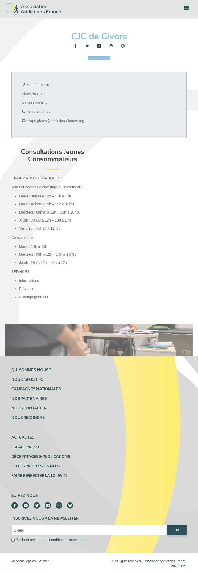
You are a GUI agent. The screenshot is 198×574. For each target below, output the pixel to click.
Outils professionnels (35, 466)
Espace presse (25, 447)
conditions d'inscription (67, 540)
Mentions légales (23, 561)
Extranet (43, 561)
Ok (177, 530)
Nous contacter (28, 408)
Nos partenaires (29, 398)
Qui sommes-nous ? (31, 370)
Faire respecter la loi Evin (39, 475)
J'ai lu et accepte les (51, 540)
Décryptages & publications (40, 456)
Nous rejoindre (28, 417)
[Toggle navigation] (186, 9)
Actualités (22, 437)
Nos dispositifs (27, 379)
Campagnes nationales (36, 389)
